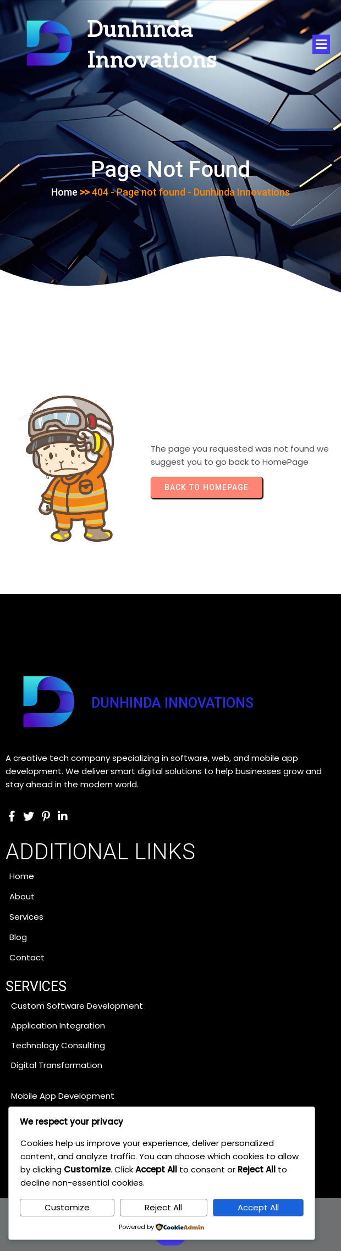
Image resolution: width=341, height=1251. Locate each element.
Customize (67, 1207)
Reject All (163, 1207)
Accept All (258, 1207)
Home (64, 192)
